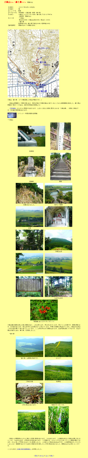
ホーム (42, 455)
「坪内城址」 (13, 108)
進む (51, 455)
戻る (36, 455)
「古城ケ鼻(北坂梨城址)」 (24, 449)
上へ (47, 455)
